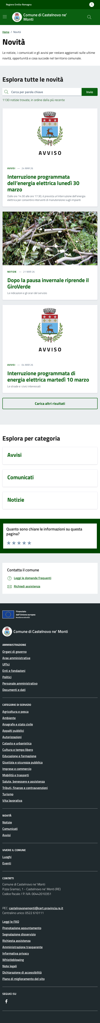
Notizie (7, 822)
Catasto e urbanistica (16, 743)
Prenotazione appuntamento (21, 928)
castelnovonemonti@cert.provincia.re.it (36, 908)
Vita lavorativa (12, 800)
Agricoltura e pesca (15, 711)
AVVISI (11, 168)
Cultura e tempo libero (17, 749)
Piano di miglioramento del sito (23, 978)
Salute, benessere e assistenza (23, 781)
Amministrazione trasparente (22, 947)
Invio (89, 92)
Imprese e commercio (16, 768)
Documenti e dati (14, 689)
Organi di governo (14, 651)
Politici (6, 677)
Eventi (6, 863)
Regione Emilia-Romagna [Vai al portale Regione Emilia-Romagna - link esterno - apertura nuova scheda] (18, 4)
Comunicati (10, 828)
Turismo (7, 794)
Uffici (6, 664)
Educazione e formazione (19, 756)
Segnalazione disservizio (19, 934)
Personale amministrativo (19, 683)
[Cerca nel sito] (89, 17)
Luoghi (6, 856)
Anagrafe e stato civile (17, 724)
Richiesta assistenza (16, 940)
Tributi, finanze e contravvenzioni (25, 787)
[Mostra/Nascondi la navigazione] (4, 16)
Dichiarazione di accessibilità (22, 972)
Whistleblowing (13, 959)
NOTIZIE (12, 272)
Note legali (9, 966)
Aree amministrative (16, 658)
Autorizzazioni (12, 737)
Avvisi (6, 835)
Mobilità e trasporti (15, 775)
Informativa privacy (15, 953)
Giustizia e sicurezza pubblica (22, 762)
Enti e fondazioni (13, 670)
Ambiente (9, 717)
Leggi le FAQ (10, 921)
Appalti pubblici (13, 730)
